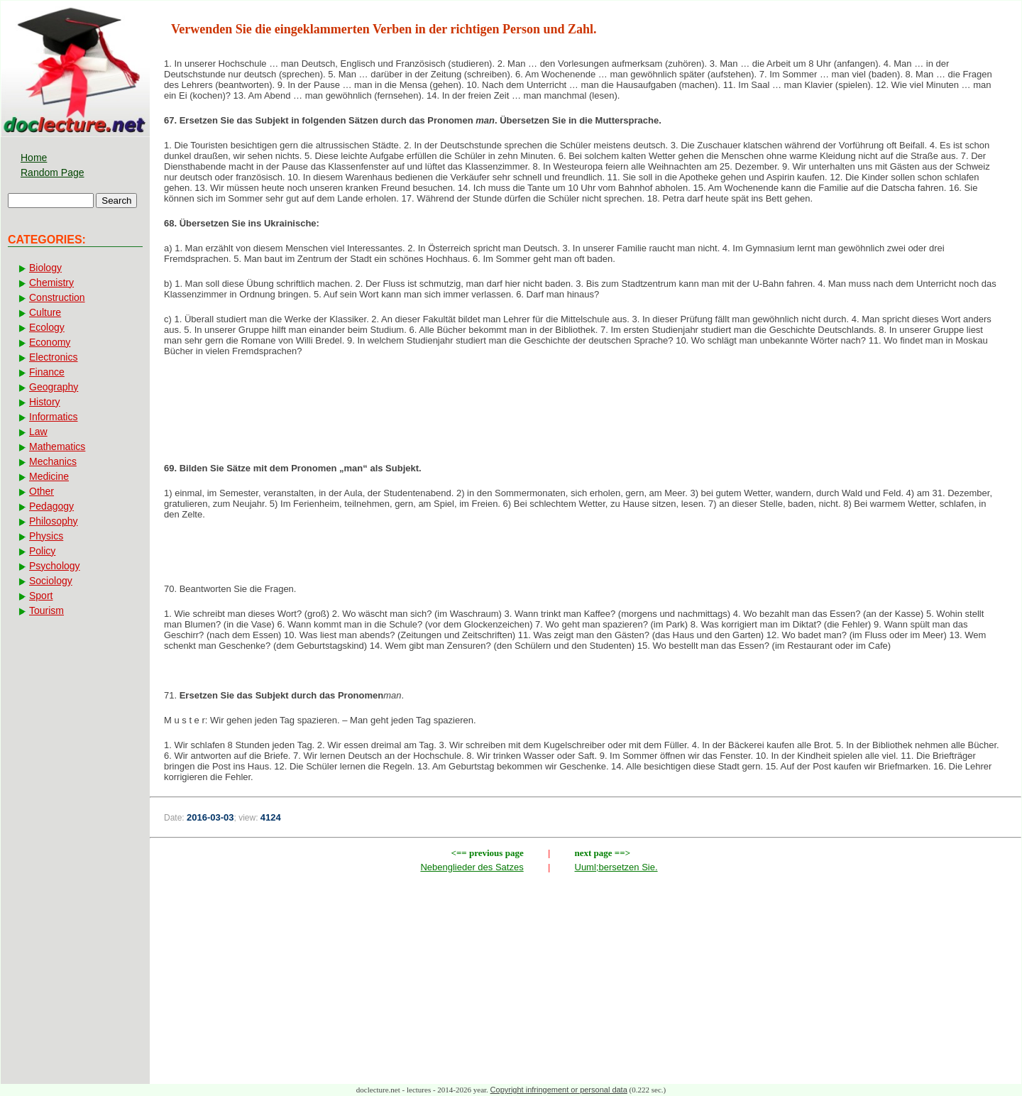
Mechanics (53, 461)
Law (38, 431)
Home (34, 157)
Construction (57, 297)
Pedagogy (51, 506)
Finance (47, 372)
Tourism (46, 610)
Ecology (47, 327)
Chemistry (51, 282)
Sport (41, 595)
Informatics (53, 416)
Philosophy (53, 521)
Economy (49, 342)
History (44, 401)
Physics (46, 536)
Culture (45, 312)
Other (41, 491)
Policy (42, 551)
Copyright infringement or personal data (558, 1089)
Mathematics (57, 446)
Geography (53, 387)
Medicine (49, 476)
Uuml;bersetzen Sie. (616, 867)
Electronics (53, 357)
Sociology (50, 580)
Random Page (52, 172)
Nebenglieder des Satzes (471, 867)
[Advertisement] (585, 414)
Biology (45, 267)
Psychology (54, 565)
